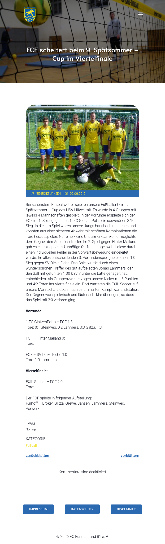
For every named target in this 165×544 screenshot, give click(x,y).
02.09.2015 (74, 193)
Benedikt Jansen (45, 193)
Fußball (31, 445)
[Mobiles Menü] (140, 14)
